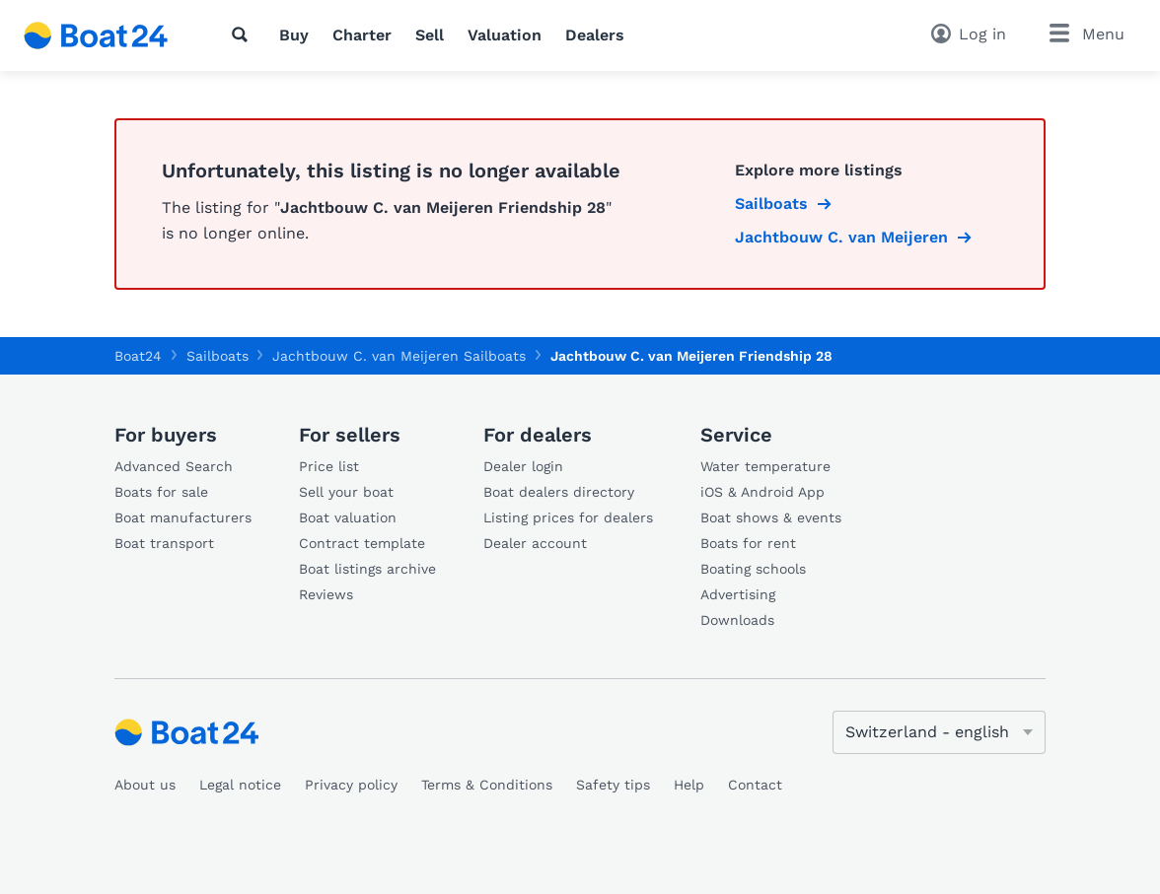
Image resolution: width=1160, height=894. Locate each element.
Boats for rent (748, 543)
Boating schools (753, 569)
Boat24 (138, 356)
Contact (755, 784)
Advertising (737, 594)
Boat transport (164, 543)
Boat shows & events (770, 517)
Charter (362, 35)
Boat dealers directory (558, 492)
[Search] (243, 34)
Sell (429, 35)
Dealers (594, 35)
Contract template (362, 543)
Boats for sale (161, 492)
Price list (329, 466)
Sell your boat (346, 492)
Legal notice (240, 784)
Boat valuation (348, 517)
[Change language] (939, 732)
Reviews (326, 594)
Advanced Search (173, 466)
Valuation (505, 35)
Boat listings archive (367, 569)
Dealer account (535, 543)
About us (145, 784)
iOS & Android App (762, 492)
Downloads (737, 620)
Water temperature (765, 466)
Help (689, 784)
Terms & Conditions (486, 784)
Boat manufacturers (183, 517)
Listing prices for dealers (568, 517)
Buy (294, 35)
